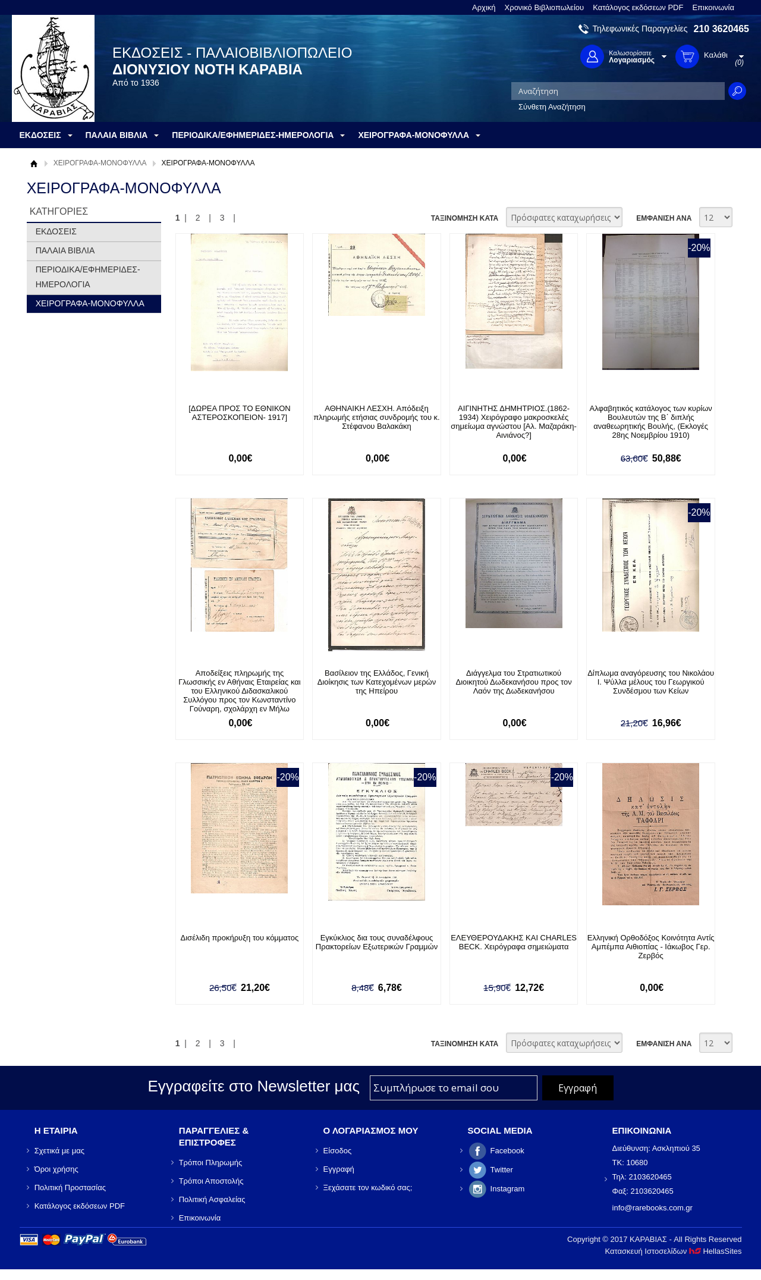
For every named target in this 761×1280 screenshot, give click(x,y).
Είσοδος (337, 1150)
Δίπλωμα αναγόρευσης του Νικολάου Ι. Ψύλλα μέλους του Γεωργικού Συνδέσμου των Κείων (650, 682)
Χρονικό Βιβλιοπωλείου (544, 7)
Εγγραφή (338, 1169)
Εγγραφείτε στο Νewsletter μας (253, 1086)
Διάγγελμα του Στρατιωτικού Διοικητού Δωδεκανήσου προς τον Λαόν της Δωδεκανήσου (514, 682)
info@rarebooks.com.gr (652, 1207)
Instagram (507, 1188)
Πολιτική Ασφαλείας (212, 1199)
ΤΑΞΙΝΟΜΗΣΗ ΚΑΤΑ (464, 218)
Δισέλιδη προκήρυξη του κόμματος (240, 937)
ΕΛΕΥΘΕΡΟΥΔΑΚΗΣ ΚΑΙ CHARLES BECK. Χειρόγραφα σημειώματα (514, 942)
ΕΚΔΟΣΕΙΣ (56, 231)
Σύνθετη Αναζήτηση (552, 106)
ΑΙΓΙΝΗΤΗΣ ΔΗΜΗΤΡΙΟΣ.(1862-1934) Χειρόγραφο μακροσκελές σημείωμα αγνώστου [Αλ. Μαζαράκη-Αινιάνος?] (514, 422)
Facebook (507, 1150)
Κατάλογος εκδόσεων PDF (638, 7)
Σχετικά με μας (59, 1150)
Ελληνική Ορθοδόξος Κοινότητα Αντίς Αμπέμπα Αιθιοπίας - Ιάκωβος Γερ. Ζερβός (651, 946)
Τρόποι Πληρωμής (211, 1162)
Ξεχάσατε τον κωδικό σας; (368, 1187)
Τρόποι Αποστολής (211, 1181)
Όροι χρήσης (56, 1169)
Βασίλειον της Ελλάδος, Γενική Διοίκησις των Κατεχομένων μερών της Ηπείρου (376, 682)
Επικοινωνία (713, 7)
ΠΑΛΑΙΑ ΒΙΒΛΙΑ (65, 250)
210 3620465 (721, 29)
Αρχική (484, 7)
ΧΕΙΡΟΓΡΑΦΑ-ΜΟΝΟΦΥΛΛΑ (100, 163)
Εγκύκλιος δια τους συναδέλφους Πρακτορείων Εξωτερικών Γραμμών (377, 942)
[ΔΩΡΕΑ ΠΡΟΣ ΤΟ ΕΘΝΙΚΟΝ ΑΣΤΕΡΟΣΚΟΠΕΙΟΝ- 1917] (239, 413)
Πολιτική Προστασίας (70, 1187)
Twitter (501, 1169)
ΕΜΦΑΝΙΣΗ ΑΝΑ (663, 218)
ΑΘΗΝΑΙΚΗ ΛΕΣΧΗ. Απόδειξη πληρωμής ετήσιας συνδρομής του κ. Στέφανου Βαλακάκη (376, 417)
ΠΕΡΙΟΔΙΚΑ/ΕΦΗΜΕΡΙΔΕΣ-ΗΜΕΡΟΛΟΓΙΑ (88, 277)
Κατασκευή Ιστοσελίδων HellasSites (673, 1251)
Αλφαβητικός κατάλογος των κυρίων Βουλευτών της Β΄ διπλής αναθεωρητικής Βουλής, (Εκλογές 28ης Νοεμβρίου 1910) (651, 422)
